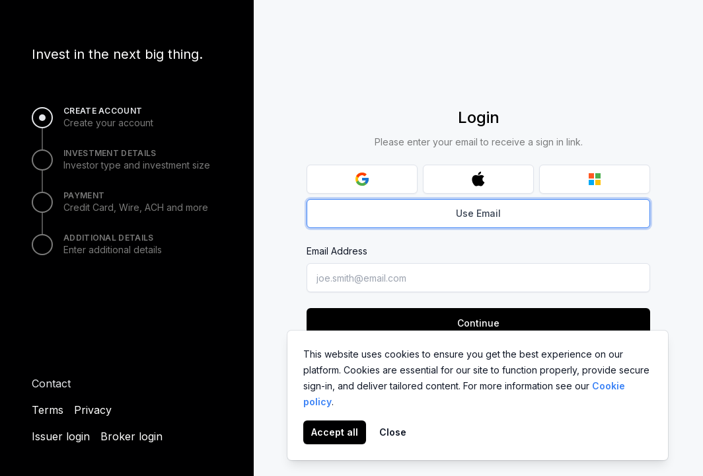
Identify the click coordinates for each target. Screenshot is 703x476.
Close (392, 432)
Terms (47, 409)
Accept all (334, 432)
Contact (51, 383)
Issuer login (61, 436)
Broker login (131, 436)
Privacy (93, 409)
